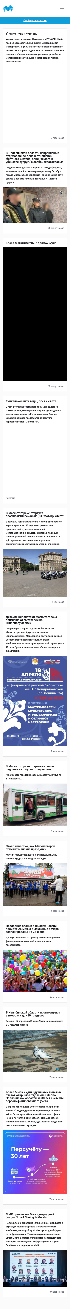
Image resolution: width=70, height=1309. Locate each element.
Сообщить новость (35, 20)
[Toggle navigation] (62, 8)
